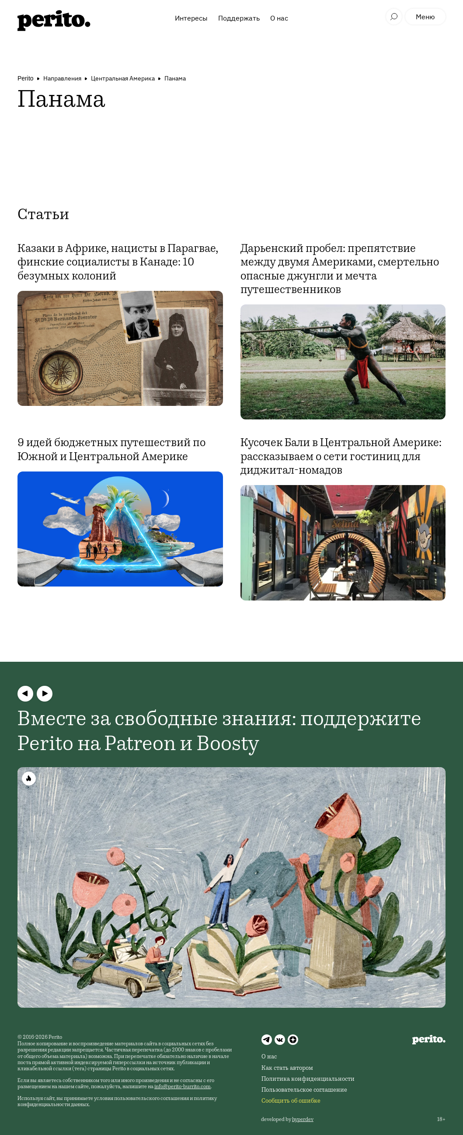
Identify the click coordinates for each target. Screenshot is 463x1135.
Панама (175, 78)
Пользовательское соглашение (304, 1090)
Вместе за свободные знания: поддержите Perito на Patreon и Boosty (219, 733)
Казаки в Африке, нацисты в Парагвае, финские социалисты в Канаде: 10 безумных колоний (117, 263)
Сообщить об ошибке (290, 1101)
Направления (62, 78)
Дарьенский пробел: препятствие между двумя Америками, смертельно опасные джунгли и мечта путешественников (339, 270)
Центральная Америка (123, 78)
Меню (425, 16)
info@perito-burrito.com (182, 1087)
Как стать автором (287, 1068)
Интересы (191, 18)
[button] (25, 694)
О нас (279, 18)
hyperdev (302, 1119)
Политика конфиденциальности (308, 1079)
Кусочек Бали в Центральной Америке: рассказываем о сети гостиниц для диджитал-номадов (341, 457)
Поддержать (239, 18)
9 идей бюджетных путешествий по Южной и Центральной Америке (111, 450)
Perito (25, 78)
